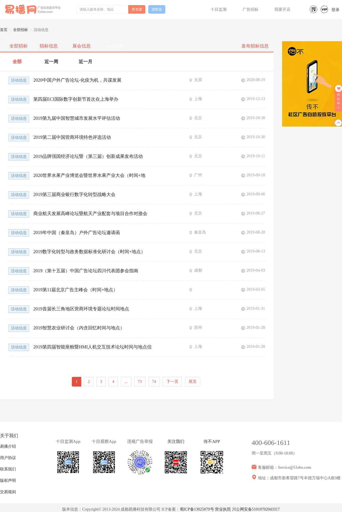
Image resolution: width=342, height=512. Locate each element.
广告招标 (250, 9)
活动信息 (114, 46)
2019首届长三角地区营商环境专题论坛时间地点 (81, 308)
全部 (17, 61)
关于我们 (9, 435)
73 (140, 381)
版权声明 (8, 480)
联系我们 (8, 469)
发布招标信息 (255, 46)
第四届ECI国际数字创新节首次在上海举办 (75, 99)
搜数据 (157, 9)
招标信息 (49, 46)
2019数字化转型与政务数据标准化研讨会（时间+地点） (89, 251)
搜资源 (137, 9)
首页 (3, 30)
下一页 (172, 381)
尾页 (193, 381)
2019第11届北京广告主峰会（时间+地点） (75, 289)
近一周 (51, 61)
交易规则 (8, 492)
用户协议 (8, 458)
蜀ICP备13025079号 (197, 509)
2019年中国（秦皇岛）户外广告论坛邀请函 (76, 232)
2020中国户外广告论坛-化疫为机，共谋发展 (77, 80)
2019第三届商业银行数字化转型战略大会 (74, 194)
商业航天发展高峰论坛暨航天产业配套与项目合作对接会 (90, 213)
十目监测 (219, 9)
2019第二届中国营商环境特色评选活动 (72, 137)
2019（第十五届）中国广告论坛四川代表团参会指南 (85, 270)
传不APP (211, 441)
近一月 (85, 61)
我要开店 (282, 9)
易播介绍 (8, 446)
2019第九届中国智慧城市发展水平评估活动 (76, 118)
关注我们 (175, 441)
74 (154, 381)
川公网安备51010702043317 (256, 509)
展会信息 (81, 46)
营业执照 (223, 509)
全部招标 (20, 30)
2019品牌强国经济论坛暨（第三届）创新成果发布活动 (88, 156)
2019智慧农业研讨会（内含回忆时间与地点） (79, 327)
